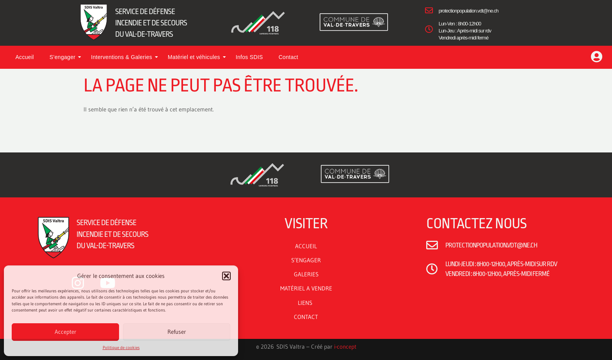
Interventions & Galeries (124, 57)
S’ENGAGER (306, 260)
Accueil (24, 57)
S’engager (66, 57)
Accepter (65, 331)
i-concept (345, 346)
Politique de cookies (121, 347)
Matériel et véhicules (197, 57)
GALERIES (306, 274)
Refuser (176, 331)
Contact (288, 57)
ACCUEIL (306, 246)
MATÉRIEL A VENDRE (306, 288)
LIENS (306, 302)
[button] (226, 276)
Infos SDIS (249, 57)
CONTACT (306, 317)
